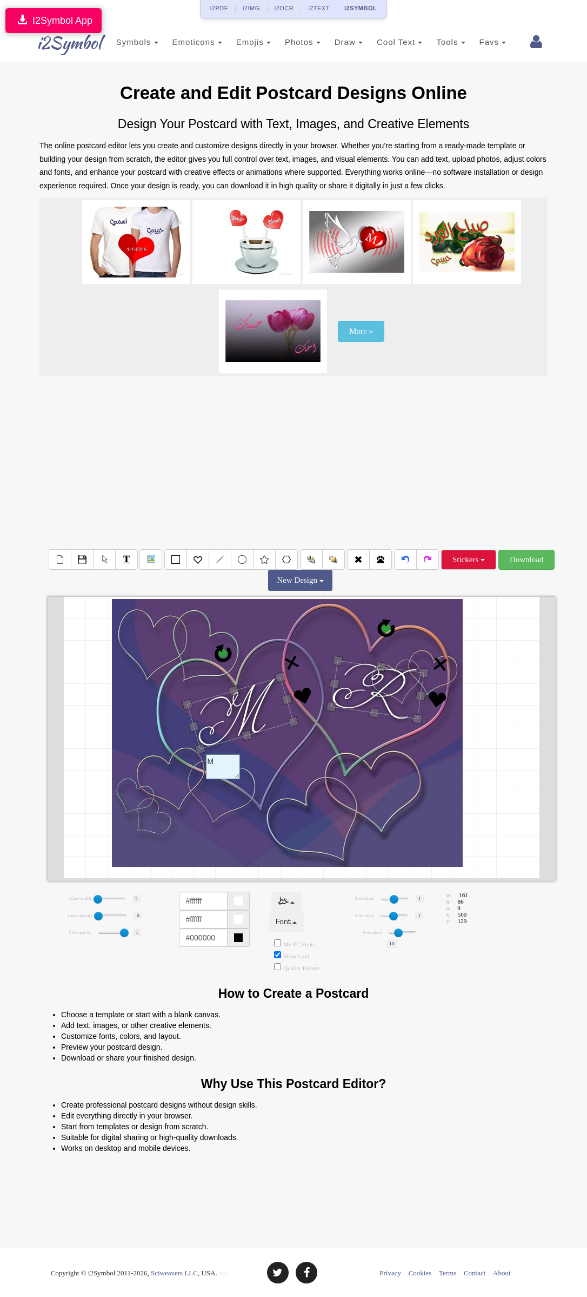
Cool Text (389, 42)
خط (286, 902)
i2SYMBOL (360, 8)
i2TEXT (319, 8)
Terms (447, 1273)
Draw (338, 42)
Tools (440, 42)
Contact (474, 1273)
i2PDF (219, 8)
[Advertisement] (293, 462)
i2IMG (251, 8)
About (502, 1273)
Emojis (243, 42)
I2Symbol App (53, 20)
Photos (292, 42)
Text (223, 766)
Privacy (390, 1273)
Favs (482, 42)
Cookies (420, 1273)
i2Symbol (61, 43)
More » (361, 331)
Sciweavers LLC (174, 1273)
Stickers (468, 559)
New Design (300, 580)
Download (527, 559)
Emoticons (187, 42)
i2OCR (284, 8)
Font (286, 922)
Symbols (127, 42)
